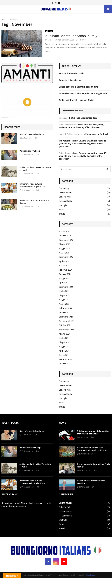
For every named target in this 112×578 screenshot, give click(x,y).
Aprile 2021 (64, 351)
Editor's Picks (65, 197)
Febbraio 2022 (65, 308)
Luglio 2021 (64, 338)
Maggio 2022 (64, 300)
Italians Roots (65, 201)
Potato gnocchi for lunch (96, 134)
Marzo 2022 (64, 304)
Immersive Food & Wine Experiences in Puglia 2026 (32, 185)
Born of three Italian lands (31, 134)
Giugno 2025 (64, 244)
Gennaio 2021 (65, 364)
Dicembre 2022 (66, 287)
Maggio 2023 (64, 278)
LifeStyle (49, 31)
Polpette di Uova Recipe (30, 151)
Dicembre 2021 (66, 317)
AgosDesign (90, 575)
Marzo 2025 (64, 253)
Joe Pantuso (64, 141)
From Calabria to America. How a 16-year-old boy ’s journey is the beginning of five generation (83, 144)
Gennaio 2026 (65, 235)
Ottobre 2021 (65, 325)
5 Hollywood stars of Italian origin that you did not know (92, 432)
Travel (62, 214)
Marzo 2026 (64, 231)
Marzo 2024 (64, 265)
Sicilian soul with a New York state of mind (78, 87)
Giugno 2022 (64, 295)
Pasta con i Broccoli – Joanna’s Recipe (76, 100)
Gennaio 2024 (65, 274)
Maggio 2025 (64, 248)
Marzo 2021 (64, 355)
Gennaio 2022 (65, 312)
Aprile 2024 (64, 261)
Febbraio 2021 (65, 359)
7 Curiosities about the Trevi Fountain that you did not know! (92, 449)
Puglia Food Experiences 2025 (83, 118)
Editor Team (52, 40)
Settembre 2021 (66, 329)
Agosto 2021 (64, 334)
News (61, 209)
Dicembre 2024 (66, 257)
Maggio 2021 (64, 346)
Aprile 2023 (64, 282)
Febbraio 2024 (65, 270)
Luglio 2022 (64, 291)
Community (64, 188)
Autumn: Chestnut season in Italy (71, 36)
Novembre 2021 (66, 321)
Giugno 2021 (64, 342)
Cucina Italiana (65, 192)
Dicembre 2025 (66, 240)
